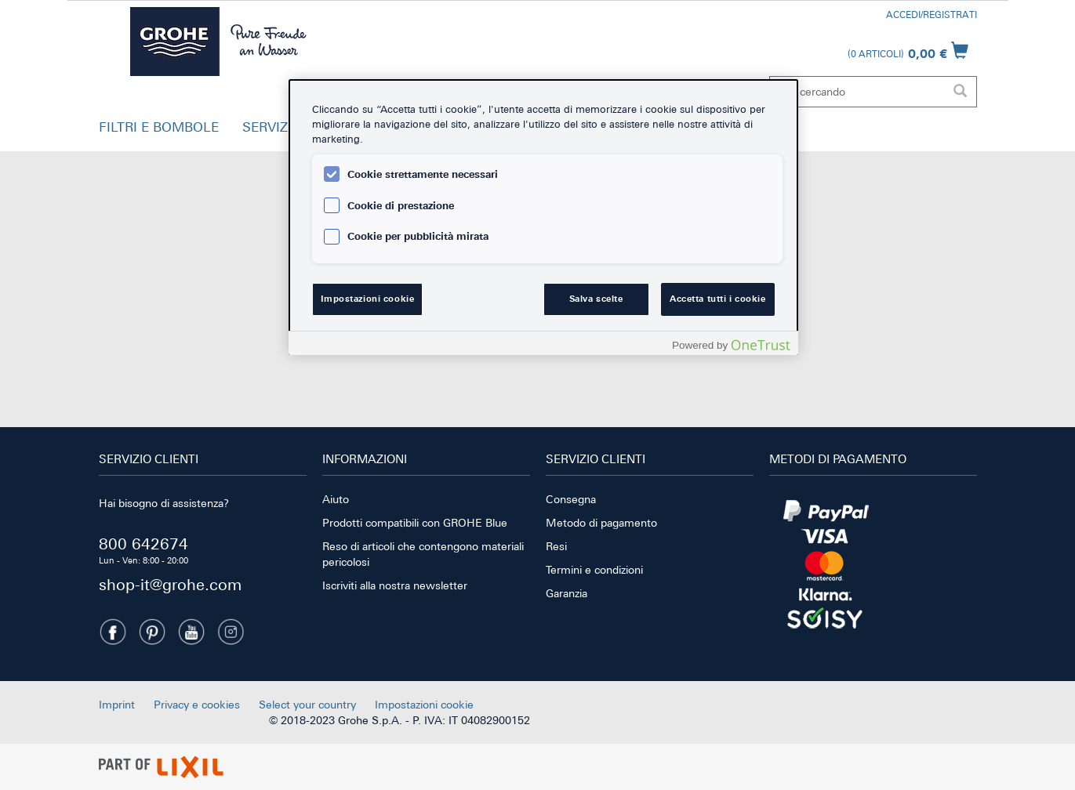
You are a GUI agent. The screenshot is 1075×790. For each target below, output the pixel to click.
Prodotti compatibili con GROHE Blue (414, 522)
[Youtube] (191, 632)
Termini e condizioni (594, 570)
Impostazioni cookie (424, 704)
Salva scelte (596, 298)
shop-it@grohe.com (170, 584)
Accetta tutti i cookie (718, 298)
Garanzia (566, 593)
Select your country (307, 704)
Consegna (571, 499)
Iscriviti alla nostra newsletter (394, 585)
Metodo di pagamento (601, 522)
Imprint (117, 704)
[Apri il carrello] (908, 50)
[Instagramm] (230, 632)
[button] (159, 130)
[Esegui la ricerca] (960, 91)
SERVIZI (267, 127)
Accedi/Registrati (931, 14)
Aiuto (335, 499)
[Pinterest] (152, 632)
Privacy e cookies (197, 704)
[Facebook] (113, 632)
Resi (556, 546)
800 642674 (143, 544)
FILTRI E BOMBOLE (159, 127)
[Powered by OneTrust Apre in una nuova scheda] (730, 345)
